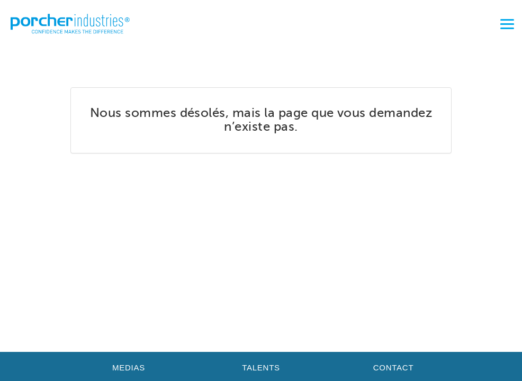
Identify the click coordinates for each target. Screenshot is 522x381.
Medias (128, 367)
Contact (393, 367)
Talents (261, 367)
